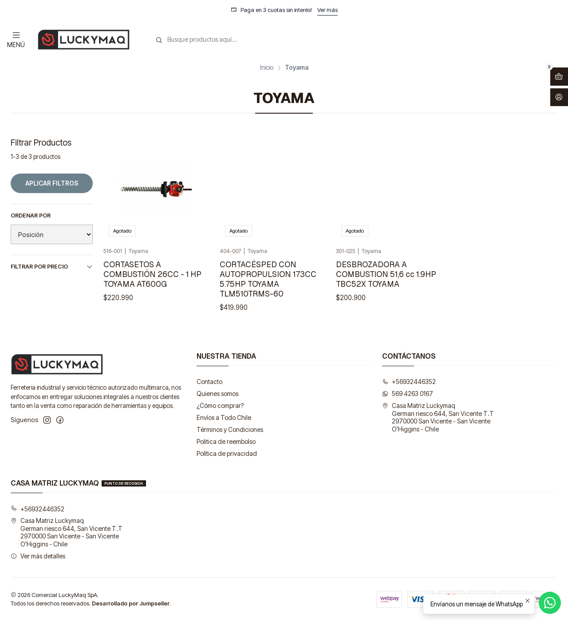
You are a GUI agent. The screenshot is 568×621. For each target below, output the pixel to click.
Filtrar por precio (52, 266)
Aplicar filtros (51, 183)
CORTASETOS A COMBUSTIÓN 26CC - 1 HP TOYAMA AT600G (152, 274)
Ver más (327, 10)
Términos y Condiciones (230, 429)
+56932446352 (409, 381)
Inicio (266, 68)
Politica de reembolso (226, 441)
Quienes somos (217, 393)
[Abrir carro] (559, 76)
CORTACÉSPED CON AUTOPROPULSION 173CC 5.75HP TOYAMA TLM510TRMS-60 (268, 279)
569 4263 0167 (407, 393)
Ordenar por (31, 215)
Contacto (209, 381)
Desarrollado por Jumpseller (131, 603)
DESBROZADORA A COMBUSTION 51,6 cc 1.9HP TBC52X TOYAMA (386, 274)
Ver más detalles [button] (38, 556)
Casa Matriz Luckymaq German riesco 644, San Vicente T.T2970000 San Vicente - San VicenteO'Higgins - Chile (438, 417)
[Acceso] (559, 97)
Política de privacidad (227, 453)
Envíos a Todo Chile (224, 417)
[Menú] (16, 39)
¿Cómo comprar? (220, 405)
